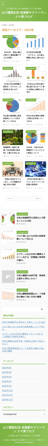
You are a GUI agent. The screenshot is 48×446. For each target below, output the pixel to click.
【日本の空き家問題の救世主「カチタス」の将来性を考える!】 (12, 86)
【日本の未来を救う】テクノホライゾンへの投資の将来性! (35, 182)
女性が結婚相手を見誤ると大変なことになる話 (23, 322)
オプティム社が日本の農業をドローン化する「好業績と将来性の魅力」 (31, 257)
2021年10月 (7, 395)
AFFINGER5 (28, 442)
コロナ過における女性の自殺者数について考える (23, 328)
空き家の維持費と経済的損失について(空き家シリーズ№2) (12, 118)
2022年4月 (7, 372)
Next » (38, 198)
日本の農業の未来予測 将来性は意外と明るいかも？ (23, 342)
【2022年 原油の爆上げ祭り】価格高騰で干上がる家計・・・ (12, 55)
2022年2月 (7, 381)
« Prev (9, 198)
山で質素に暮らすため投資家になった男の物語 (24, 436)
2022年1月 (7, 386)
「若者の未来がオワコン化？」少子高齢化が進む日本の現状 (12, 182)
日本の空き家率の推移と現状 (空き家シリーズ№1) (35, 118)
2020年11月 (7, 400)
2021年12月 (7, 390)
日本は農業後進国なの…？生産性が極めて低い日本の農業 (23, 349)
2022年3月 (7, 377)
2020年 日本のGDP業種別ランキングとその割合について (35, 150)
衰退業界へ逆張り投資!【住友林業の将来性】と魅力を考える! (11, 150)
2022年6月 (7, 368)
